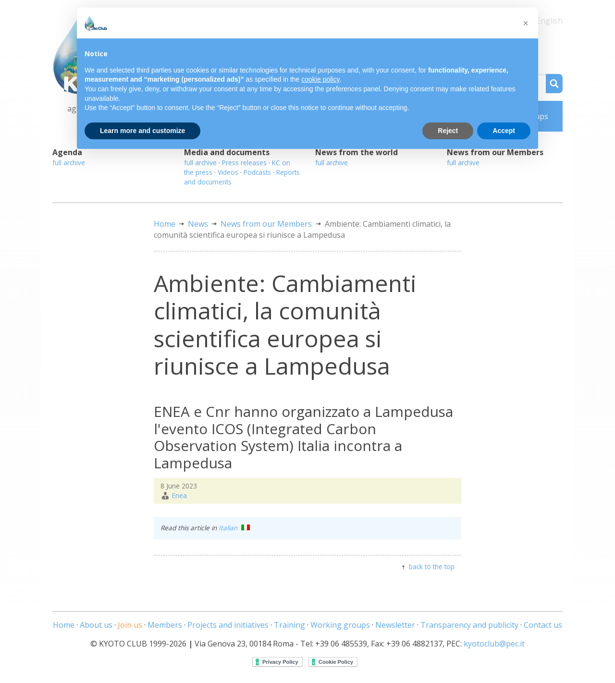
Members (165, 625)
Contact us (543, 625)
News (198, 224)
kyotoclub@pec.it (494, 643)
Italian (234, 527)
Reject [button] (448, 130)
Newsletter (395, 625)
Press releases (244, 162)
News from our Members (266, 224)
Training (289, 625)
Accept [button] (503, 130)
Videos (228, 172)
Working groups (340, 625)
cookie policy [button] (320, 79)
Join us (130, 625)
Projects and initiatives (228, 625)
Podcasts (257, 172)
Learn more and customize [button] (142, 130)
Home (164, 224)
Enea (179, 495)
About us (96, 625)
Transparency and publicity (469, 625)
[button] (525, 23)
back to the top (432, 566)
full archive (68, 162)
